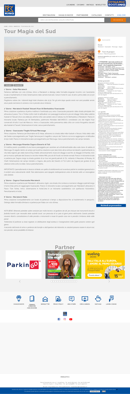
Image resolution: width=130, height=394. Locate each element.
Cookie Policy (94, 391)
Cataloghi (97, 15)
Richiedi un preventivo (111, 205)
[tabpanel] (24, 264)
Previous (19, 281)
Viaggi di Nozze (65, 15)
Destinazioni (49, 15)
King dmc (121, 15)
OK (104, 391)
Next (109, 281)
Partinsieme (82, 15)
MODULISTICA (65, 377)
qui (117, 389)
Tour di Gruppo (106, 40)
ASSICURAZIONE (32, 308)
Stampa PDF (18, 85)
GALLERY (9, 85)
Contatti (109, 15)
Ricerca (118, 20)
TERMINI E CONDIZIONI (32, 305)
